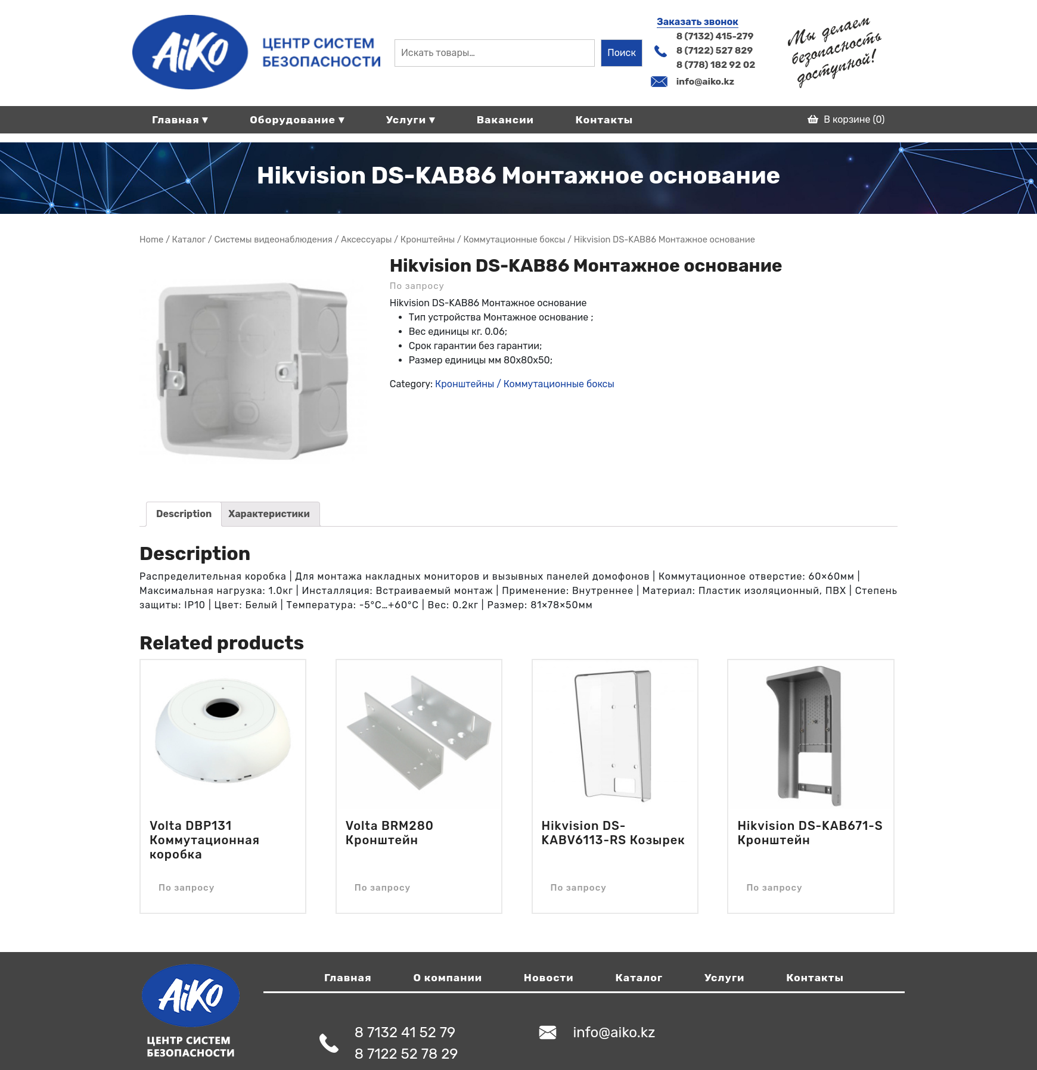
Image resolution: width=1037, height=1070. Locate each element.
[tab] (184, 514)
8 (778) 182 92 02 (716, 64)
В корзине (846, 119)
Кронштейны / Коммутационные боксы (483, 239)
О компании (448, 978)
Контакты (605, 120)
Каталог (639, 978)
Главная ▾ (180, 120)
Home (151, 239)
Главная (348, 978)
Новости (549, 978)
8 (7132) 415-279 (715, 36)
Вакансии (505, 120)
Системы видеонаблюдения (273, 239)
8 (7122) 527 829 (714, 50)
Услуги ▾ (410, 120)
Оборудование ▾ (297, 120)
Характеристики (269, 514)
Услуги (724, 978)
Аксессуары (366, 239)
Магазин (189, 239)
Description (184, 514)
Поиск (621, 52)
